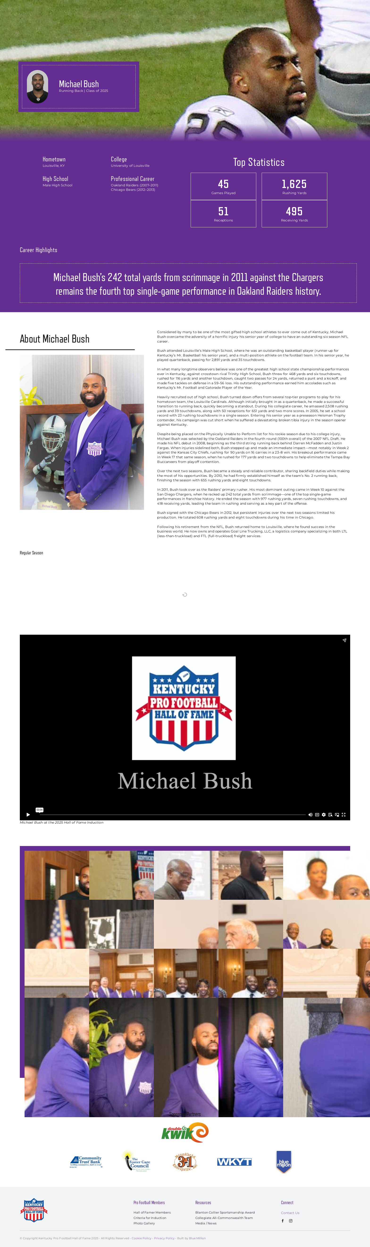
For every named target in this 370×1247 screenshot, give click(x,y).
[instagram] (290, 1220)
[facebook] (282, 1220)
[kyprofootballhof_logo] (30, 5)
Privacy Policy (164, 1238)
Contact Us (290, 1213)
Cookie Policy (141, 1238)
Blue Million (197, 1238)
